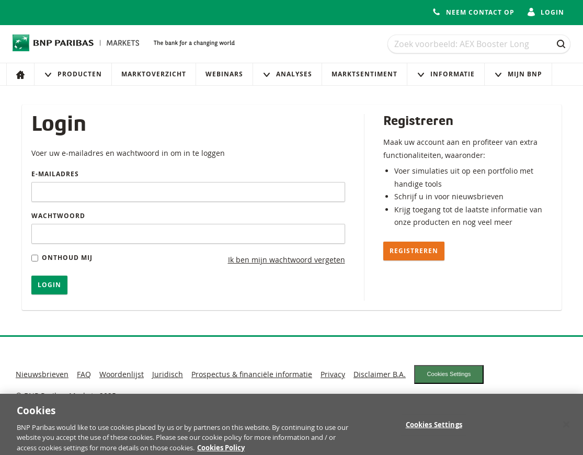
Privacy (333, 374)
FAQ (84, 374)
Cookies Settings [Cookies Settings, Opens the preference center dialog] (434, 428)
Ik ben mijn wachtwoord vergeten (286, 260)
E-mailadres (55, 173)
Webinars (224, 74)
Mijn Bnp (518, 74)
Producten (73, 74)
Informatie (446, 74)
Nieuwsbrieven (42, 374)
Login (49, 284)
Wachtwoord (58, 215)
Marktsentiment (364, 74)
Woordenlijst (121, 374)
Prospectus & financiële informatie (251, 374)
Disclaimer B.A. (379, 374)
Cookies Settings (449, 374)
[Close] (566, 428)
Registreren (414, 250)
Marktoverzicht (153, 74)
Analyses (287, 74)
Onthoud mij (62, 257)
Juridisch (167, 374)
